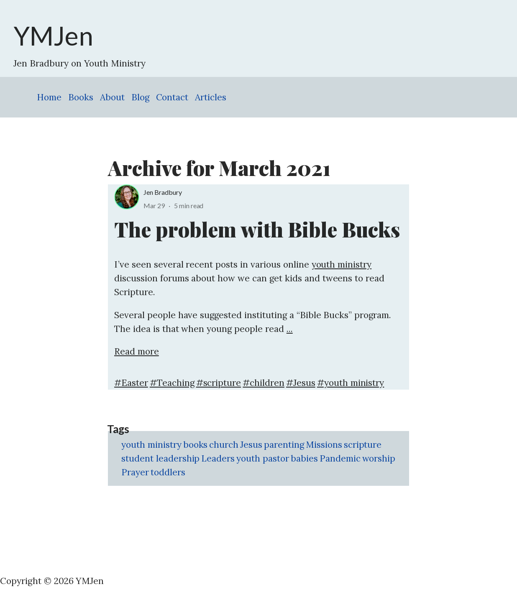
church (223, 444)
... (290, 328)
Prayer (135, 472)
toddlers (168, 472)
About (112, 97)
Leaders (218, 458)
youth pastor (262, 458)
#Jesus (300, 382)
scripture (363, 444)
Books (80, 97)
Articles (210, 97)
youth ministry (342, 264)
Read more (136, 351)
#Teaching (172, 382)
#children (263, 382)
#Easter (131, 382)
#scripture (218, 382)
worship (379, 458)
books (195, 444)
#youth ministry (350, 382)
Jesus (251, 444)
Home (49, 97)
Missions (324, 444)
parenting (284, 444)
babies (304, 458)
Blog (140, 97)
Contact (172, 97)
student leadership (160, 458)
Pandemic (340, 458)
